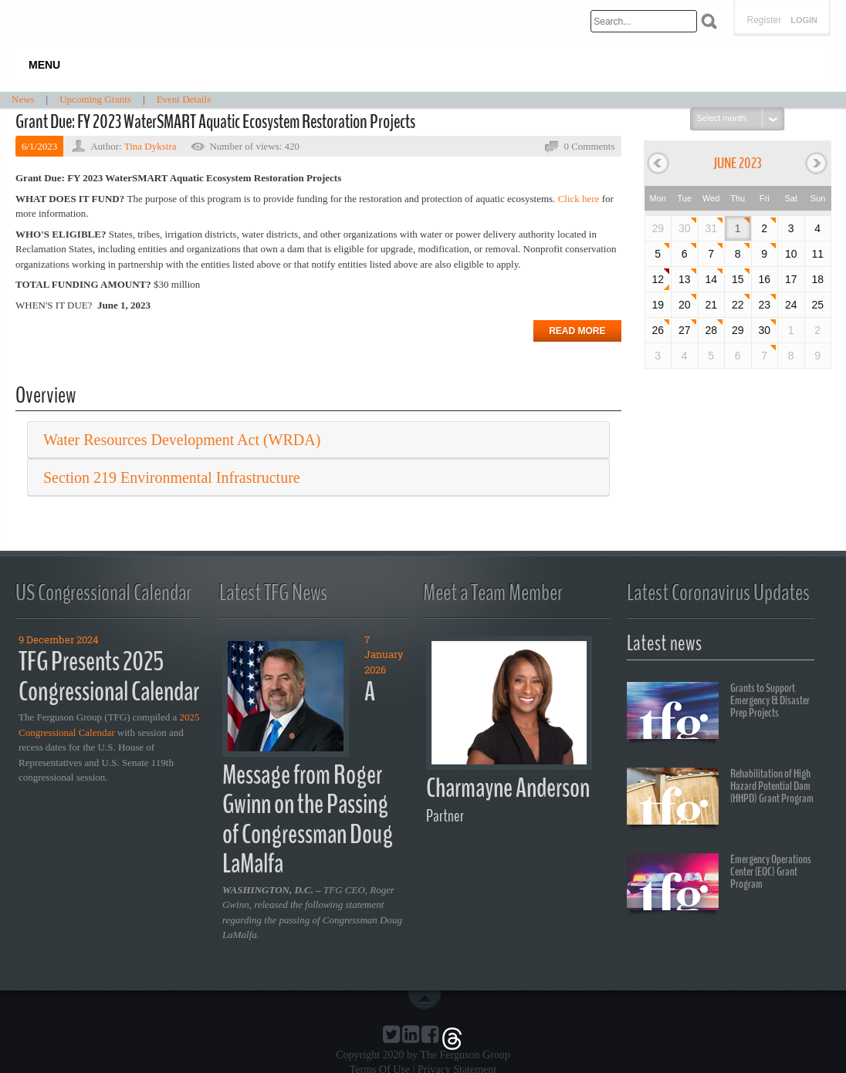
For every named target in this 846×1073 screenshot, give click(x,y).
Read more (577, 331)
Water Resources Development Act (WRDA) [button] (181, 439)
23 (764, 305)
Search (709, 21)
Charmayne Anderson (508, 788)
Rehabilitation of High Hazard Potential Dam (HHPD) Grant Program (720, 798)
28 (711, 330)
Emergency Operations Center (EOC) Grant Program (719, 884)
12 (657, 279)
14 (711, 279)
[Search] (644, 21)
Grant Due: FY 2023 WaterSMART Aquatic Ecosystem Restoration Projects (215, 122)
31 (711, 228)
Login (803, 20)
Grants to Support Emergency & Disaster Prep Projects (718, 713)
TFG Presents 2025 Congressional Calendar (109, 676)
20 (684, 305)
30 (684, 228)
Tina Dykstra (150, 146)
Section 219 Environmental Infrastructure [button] (171, 477)
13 (684, 279)
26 (657, 330)
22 (738, 305)
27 (684, 330)
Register (763, 20)
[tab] (318, 440)
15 (738, 279)
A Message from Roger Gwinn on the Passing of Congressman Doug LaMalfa (307, 777)
